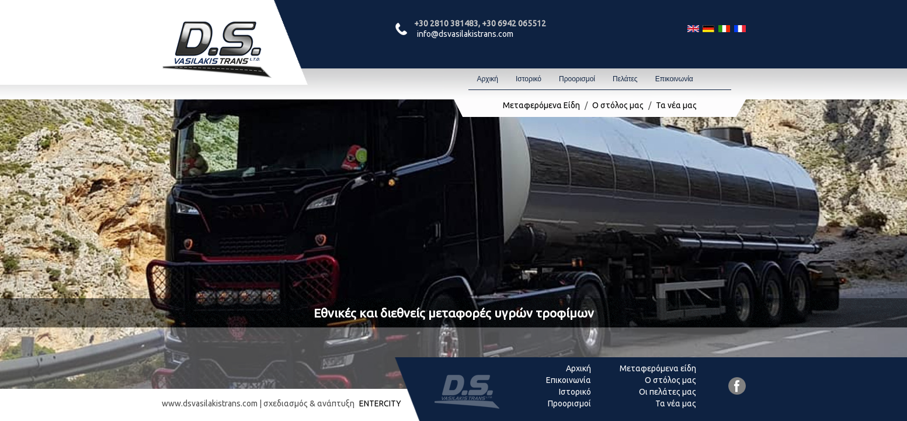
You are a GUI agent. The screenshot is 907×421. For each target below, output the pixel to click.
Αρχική (487, 79)
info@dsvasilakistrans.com (465, 34)
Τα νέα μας (676, 105)
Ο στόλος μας (618, 105)
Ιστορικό (528, 79)
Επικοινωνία (674, 79)
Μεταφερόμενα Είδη (541, 105)
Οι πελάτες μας (667, 391)
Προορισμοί (577, 79)
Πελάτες (625, 79)
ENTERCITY (380, 403)
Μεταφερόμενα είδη (658, 368)
